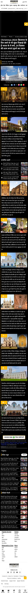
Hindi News (4, 36)
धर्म (15, 555)
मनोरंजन (23, 5)
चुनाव (11, 5)
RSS (2, 583)
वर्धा (3, 559)
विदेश (7, 5)
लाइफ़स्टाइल (4, 539)
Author (19, 578)
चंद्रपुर (3, 560)
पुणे (2, 549)
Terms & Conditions (12, 578)
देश (4, 5)
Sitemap (6, 583)
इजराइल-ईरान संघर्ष (11, 8)
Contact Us (5, 576)
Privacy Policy (22, 576)
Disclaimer (16, 576)
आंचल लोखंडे (10, 61)
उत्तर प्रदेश (16, 536)
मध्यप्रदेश (16, 537)
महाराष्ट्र (15, 5)
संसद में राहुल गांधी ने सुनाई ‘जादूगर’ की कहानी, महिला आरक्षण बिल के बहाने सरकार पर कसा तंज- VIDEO (9, 507)
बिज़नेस (3, 541)
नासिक (3, 555)
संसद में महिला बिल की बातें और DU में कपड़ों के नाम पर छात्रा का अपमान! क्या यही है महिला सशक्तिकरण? (10, 527)
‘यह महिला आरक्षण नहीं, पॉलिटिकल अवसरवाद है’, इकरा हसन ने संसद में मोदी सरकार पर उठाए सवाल (9, 479)
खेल (19, 5)
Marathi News (4, 581)
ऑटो (15, 551)
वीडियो (15, 557)
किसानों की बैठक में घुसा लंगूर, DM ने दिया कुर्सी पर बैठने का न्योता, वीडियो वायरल (11, 164)
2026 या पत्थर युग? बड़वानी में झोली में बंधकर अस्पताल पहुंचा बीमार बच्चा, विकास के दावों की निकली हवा (11, 177)
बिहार (15, 541)
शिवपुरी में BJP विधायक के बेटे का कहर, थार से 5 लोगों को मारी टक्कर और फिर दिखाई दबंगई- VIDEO (9, 497)
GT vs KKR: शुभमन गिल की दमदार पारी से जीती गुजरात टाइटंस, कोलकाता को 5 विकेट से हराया (11, 168)
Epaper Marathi (20, 581)
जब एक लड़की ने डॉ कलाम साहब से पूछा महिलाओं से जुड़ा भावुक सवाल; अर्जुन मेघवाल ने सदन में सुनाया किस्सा (9, 522)
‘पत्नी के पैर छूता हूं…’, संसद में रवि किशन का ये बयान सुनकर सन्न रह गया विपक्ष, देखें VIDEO (9, 488)
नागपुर (3, 551)
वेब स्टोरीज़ (4, 543)
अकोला (3, 557)
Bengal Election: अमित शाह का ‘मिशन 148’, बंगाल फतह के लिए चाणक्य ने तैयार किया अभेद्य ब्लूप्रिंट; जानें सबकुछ (9, 512)
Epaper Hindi (12, 581)
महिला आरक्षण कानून (19, 8)
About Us (10, 576)
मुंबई (3, 547)
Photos (10, 36)
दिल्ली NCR (17, 539)
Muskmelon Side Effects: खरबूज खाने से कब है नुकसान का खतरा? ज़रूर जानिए (10, 483)
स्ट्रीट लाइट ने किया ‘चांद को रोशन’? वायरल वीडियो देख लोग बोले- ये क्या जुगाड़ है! (10, 173)
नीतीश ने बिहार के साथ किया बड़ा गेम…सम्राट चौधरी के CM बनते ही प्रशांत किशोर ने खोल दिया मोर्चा (9, 517)
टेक (15, 553)
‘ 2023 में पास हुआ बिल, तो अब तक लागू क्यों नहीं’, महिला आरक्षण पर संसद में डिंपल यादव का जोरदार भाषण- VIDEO (10, 502)
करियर (16, 549)
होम (2, 5)
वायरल (16, 547)
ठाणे (3, 553)
